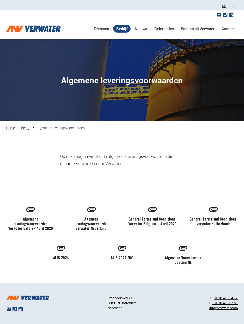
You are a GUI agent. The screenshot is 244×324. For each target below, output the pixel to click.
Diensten (101, 28)
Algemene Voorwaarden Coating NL (183, 260)
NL (224, 6)
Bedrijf (121, 28)
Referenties (164, 28)
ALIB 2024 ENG (122, 257)
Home (10, 128)
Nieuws (141, 28)
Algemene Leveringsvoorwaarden (61, 128)
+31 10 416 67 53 (225, 303)
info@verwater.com (223, 308)
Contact (228, 28)
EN (232, 6)
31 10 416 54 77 (226, 298)
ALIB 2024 (61, 257)
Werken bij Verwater (197, 28)
